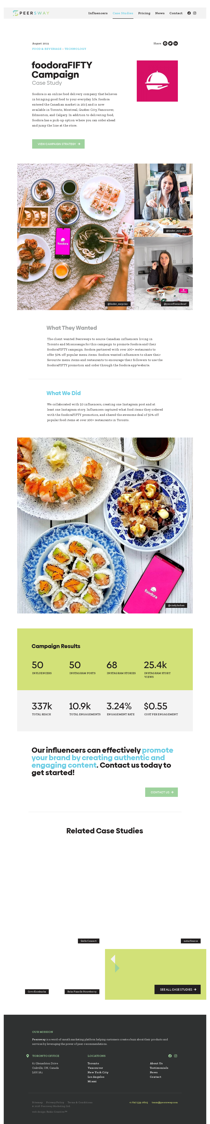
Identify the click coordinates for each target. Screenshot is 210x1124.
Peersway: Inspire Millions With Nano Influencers (31, 13)
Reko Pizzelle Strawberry (82, 991)
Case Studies (123, 13)
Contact (176, 13)
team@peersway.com (165, 1102)
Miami (92, 1081)
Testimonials (159, 1068)
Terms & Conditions (80, 1102)
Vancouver (95, 1068)
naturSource (191, 941)
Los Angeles (96, 1077)
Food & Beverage (46, 49)
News (160, 13)
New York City (98, 1072)
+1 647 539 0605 (138, 1102)
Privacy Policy (55, 1102)
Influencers (98, 13)
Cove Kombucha (37, 991)
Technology (75, 49)
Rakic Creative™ (57, 1111)
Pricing (144, 13)
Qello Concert (89, 941)
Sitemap (37, 1102)
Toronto (93, 1063)
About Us (156, 1063)
